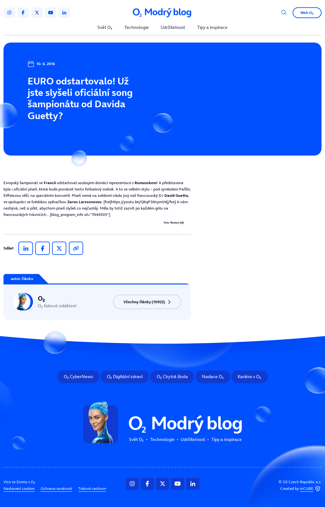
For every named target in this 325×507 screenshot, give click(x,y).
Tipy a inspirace (212, 27)
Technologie (136, 27)
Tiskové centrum (92, 488)
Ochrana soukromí (56, 488)
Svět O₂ (104, 27)
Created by (301, 488)
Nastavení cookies (19, 488)
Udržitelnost (173, 27)
